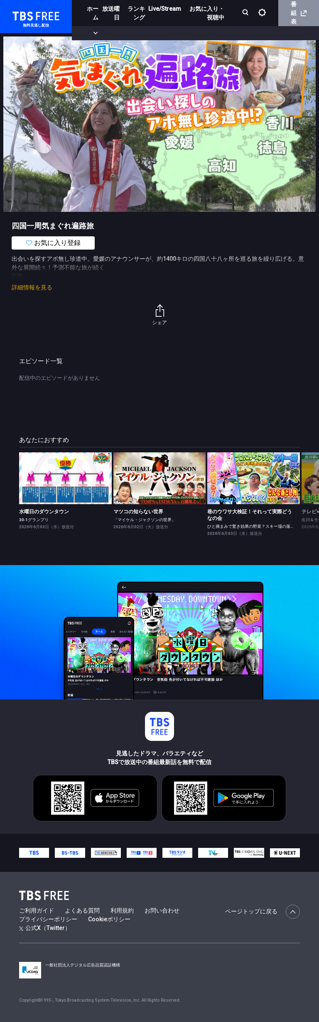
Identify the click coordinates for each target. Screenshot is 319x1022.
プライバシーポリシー (48, 919)
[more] (238, 33)
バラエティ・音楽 (207, 33)
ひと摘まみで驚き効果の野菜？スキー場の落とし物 (255, 526)
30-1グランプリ (34, 519)
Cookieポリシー (109, 919)
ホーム (92, 13)
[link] (65, 478)
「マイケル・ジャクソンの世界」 (144, 519)
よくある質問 (82, 910)
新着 (90, 33)
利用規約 (122, 910)
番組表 (299, 13)
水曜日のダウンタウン (44, 512)
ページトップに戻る (262, 912)
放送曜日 (111, 13)
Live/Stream (164, 8)
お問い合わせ (162, 910)
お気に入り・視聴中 (206, 13)
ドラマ (167, 33)
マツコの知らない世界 (138, 512)
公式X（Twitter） (45, 928)
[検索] (246, 13)
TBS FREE (22, 14)
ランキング (136, 13)
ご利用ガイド (36, 910)
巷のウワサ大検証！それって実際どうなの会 (249, 515)
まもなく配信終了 (127, 33)
